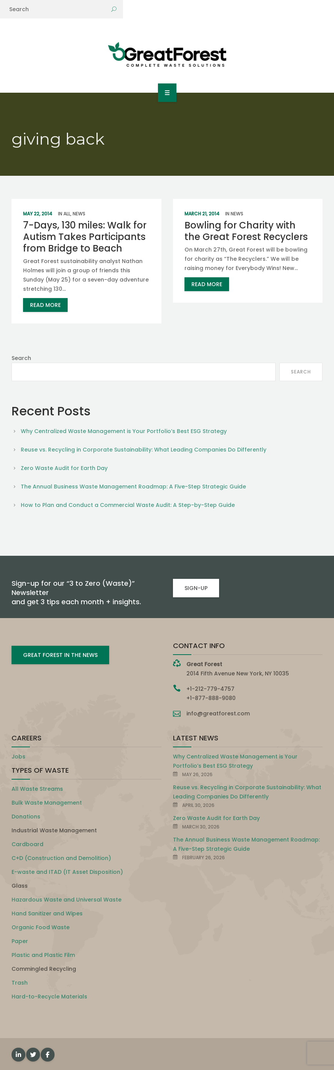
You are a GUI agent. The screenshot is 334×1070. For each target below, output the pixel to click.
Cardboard (27, 844)
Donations (26, 816)
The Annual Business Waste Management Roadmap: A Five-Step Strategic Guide (133, 486)
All (66, 213)
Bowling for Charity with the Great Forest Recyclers (246, 231)
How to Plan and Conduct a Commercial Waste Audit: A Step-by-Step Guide (128, 505)
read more (45, 305)
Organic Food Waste (41, 927)
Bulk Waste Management (47, 803)
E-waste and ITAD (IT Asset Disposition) (67, 872)
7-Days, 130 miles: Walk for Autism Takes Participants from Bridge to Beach (84, 237)
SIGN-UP (196, 588)
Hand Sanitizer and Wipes (47, 913)
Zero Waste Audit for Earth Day (64, 468)
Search (21, 358)
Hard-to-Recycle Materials (49, 996)
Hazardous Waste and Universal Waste (66, 899)
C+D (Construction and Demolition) (61, 858)
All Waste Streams (37, 789)
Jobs (18, 756)
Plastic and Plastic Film (43, 955)
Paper (20, 941)
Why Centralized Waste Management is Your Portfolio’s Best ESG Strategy (124, 431)
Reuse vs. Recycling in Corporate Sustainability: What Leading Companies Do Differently (143, 449)
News (79, 213)
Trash (20, 983)
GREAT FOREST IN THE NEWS (60, 655)
